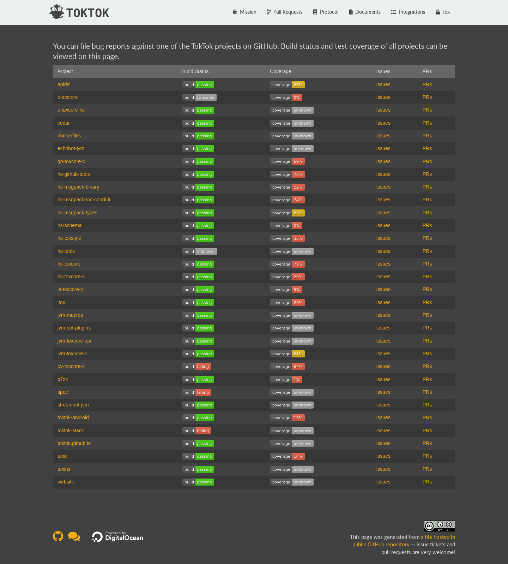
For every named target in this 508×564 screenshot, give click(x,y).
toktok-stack (71, 430)
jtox (61, 302)
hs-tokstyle (69, 238)
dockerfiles (69, 135)
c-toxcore (68, 97)
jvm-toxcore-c (72, 353)
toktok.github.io (74, 443)
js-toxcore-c (70, 289)
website (66, 482)
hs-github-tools (74, 174)
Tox (443, 12)
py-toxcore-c (71, 366)
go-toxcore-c (71, 161)
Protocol (325, 12)
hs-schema (69, 225)
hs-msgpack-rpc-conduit (84, 199)
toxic (63, 456)
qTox (63, 379)
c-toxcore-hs (71, 110)
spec (63, 392)
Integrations (408, 12)
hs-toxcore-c (71, 276)
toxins (64, 469)
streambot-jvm (73, 405)
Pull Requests (285, 12)
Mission (244, 12)
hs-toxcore (69, 264)
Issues (383, 84)
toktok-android (73, 417)
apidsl (64, 84)
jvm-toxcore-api (74, 341)
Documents (365, 12)
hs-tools (66, 251)
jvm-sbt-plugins (74, 328)
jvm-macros (70, 315)
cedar (64, 123)
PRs (427, 84)
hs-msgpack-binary (78, 187)
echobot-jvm (71, 148)
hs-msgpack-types (78, 212)
